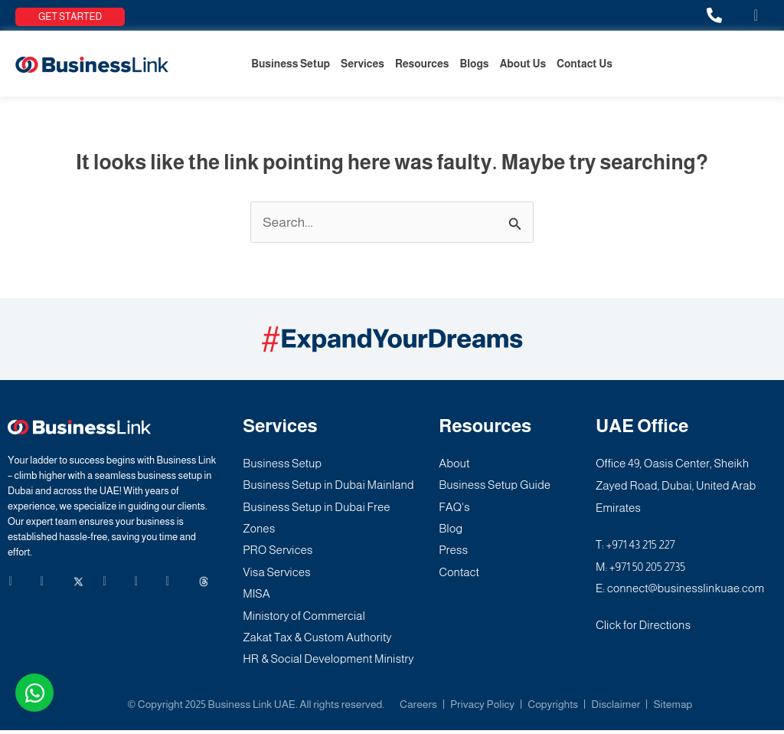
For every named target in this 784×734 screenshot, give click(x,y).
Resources (422, 63)
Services (362, 63)
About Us (522, 63)
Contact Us (584, 63)
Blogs (473, 63)
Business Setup (290, 63)
